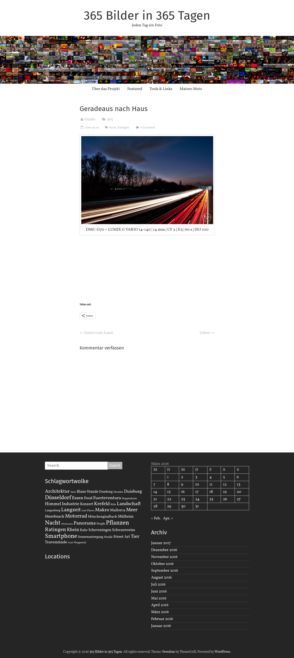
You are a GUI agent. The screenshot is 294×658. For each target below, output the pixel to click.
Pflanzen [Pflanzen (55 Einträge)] (117, 523)
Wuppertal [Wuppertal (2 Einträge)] (80, 543)
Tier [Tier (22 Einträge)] (135, 536)
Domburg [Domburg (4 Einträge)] (106, 492)
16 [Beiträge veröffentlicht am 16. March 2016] (183, 492)
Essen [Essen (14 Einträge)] (77, 498)
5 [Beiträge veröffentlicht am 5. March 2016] (224, 477)
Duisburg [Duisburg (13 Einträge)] (133, 491)
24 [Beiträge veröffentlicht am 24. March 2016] (197, 499)
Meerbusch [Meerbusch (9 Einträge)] (54, 516)
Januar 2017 (161, 543)
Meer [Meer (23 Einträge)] (131, 510)
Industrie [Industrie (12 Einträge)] (70, 504)
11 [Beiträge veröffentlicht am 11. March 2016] (211, 484)
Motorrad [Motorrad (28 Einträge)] (76, 516)
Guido (89, 119)
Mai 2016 (158, 598)
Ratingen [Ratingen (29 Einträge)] (55, 529)
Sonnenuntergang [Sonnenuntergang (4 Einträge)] (90, 537)
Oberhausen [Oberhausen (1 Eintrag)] (67, 524)
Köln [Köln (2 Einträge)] (113, 504)
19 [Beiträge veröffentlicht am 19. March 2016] (224, 492)
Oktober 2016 (162, 564)
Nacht (113, 128)
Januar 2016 (161, 626)
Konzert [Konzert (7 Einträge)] (86, 504)
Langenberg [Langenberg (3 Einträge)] (52, 510)
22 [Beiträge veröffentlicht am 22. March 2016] (169, 499)
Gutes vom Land (96, 333)
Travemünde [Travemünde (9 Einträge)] (56, 542)
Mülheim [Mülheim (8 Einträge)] (126, 516)
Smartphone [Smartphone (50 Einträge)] (61, 536)
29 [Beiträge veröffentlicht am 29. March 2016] (169, 506)
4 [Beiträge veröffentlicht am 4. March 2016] (210, 477)
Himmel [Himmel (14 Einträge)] (53, 504)
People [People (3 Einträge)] (101, 524)
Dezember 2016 (164, 550)
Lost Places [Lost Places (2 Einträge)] (88, 510)
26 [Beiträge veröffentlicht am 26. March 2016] (225, 499)
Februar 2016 (162, 619)
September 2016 (164, 570)
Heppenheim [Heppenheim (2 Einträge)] (129, 498)
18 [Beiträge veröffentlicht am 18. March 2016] (211, 492)
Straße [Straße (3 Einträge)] (108, 537)
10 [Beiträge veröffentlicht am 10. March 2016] (197, 484)
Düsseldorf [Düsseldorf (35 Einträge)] (58, 498)
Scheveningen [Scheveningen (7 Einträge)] (99, 530)
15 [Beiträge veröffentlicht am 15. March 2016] (169, 492)
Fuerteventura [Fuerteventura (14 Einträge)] (107, 498)
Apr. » (168, 518)
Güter (207, 333)
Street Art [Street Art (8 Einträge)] (121, 536)
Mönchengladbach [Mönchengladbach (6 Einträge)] (102, 516)
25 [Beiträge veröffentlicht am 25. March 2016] (211, 499)
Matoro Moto (191, 89)
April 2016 (159, 605)
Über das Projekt (106, 89)
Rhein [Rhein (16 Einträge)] (73, 530)
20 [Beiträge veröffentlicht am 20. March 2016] (239, 492)
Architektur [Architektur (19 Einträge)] (57, 491)
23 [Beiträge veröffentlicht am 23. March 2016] (183, 499)
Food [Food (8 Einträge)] (88, 498)
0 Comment (145, 128)
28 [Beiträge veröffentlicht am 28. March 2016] (155, 506)
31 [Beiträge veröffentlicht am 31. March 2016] (197, 506)
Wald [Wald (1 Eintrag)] (70, 542)
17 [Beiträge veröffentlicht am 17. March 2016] (197, 492)
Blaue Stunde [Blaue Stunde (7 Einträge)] (87, 491)
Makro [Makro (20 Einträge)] (102, 510)
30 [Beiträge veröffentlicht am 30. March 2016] (183, 506)
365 (110, 119)
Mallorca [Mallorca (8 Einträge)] (117, 510)
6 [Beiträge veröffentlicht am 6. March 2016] (238, 477)
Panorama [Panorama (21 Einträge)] (85, 523)
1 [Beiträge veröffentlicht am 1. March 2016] (168, 477)
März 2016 (160, 612)
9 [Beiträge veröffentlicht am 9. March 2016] (182, 484)
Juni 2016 (159, 591)
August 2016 (161, 577)
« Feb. (156, 518)
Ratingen (123, 128)
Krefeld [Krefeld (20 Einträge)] (102, 503)
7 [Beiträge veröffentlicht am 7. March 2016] (154, 484)
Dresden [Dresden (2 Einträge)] (118, 492)
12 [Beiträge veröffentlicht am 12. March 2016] (225, 484)
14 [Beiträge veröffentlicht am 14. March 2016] (155, 492)
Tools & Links (160, 89)
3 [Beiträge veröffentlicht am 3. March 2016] (196, 477)
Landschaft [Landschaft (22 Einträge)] (129, 503)
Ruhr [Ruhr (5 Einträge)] (84, 530)
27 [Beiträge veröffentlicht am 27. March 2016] (239, 499)
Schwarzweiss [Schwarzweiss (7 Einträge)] (123, 530)
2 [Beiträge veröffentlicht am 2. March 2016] (182, 477)
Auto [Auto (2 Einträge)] (73, 492)
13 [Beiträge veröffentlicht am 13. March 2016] (238, 484)
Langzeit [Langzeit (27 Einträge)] (71, 510)
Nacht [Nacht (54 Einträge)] (52, 523)
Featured (134, 89)
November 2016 (164, 557)
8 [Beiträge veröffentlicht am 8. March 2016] (168, 484)
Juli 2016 (158, 584)
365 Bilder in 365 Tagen (147, 15)
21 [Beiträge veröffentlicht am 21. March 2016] (155, 499)
